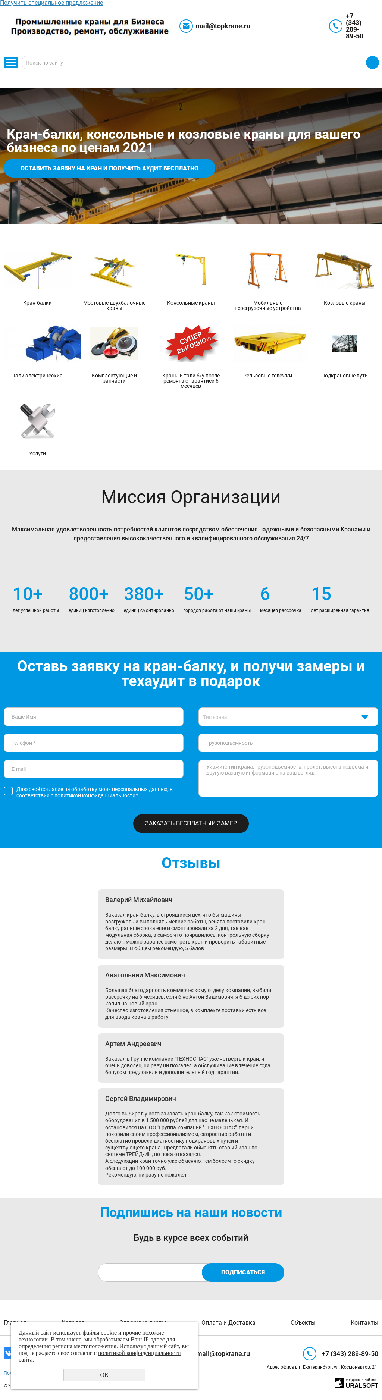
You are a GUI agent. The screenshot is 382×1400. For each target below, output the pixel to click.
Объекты (303, 1322)
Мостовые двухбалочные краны (114, 305)
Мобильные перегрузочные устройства (268, 305)
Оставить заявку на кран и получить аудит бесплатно (109, 168)
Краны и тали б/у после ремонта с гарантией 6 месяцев (191, 381)
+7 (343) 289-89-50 (354, 26)
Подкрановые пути (344, 375)
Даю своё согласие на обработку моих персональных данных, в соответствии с (94, 792)
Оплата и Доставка (228, 1322)
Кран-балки (37, 302)
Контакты (364, 1322)
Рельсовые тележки (267, 375)
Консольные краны (191, 302)
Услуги (37, 453)
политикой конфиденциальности (94, 795)
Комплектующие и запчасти (114, 378)
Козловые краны (345, 302)
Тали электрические (37, 375)
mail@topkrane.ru (222, 26)
